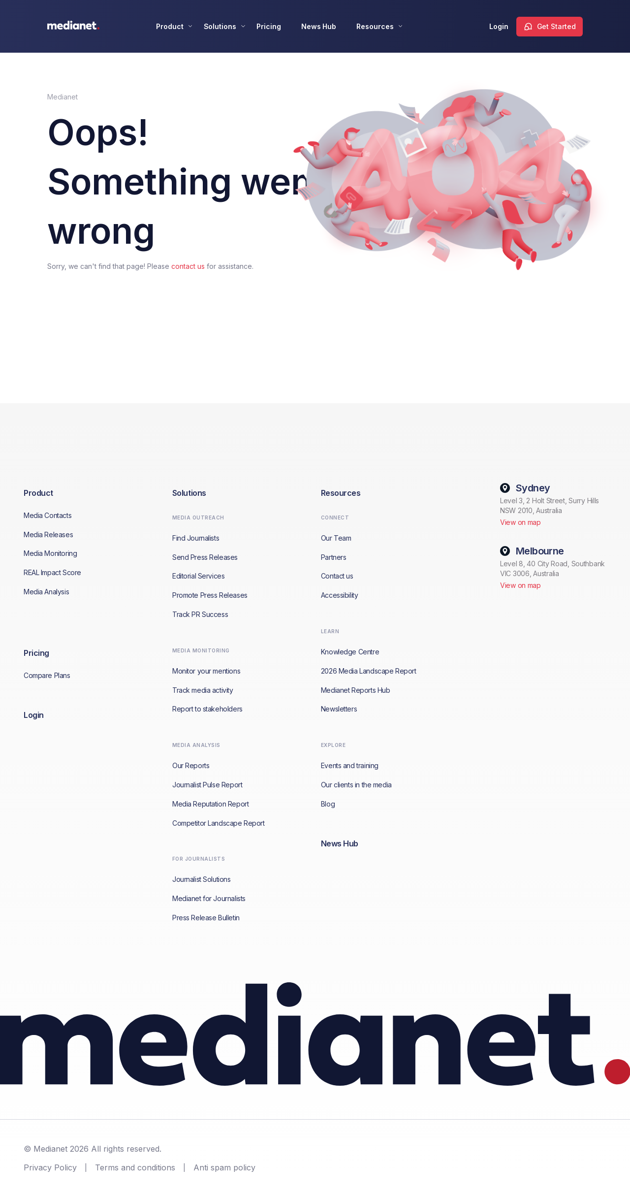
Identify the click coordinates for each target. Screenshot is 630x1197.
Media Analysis (46, 591)
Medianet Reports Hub (355, 690)
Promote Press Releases (210, 595)
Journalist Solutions (201, 879)
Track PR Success (200, 614)
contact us (188, 266)
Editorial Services (198, 576)
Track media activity (202, 690)
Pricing (268, 26)
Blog (328, 804)
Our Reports (190, 765)
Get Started (556, 26)
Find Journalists (195, 538)
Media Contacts (47, 515)
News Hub (319, 26)
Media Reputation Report (210, 804)
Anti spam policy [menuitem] (224, 1167)
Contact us (337, 576)
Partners (333, 557)
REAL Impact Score (52, 572)
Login (498, 26)
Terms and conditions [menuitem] (135, 1167)
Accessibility (339, 595)
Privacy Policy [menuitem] (50, 1167)
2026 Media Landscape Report (368, 671)
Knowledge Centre (350, 651)
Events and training (349, 765)
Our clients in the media (356, 784)
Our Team (336, 538)
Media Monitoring (50, 553)
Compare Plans (47, 675)
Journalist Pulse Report (207, 784)
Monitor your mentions (206, 671)
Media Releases (48, 534)
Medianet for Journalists (209, 898)
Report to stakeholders (207, 709)
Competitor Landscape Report (218, 823)
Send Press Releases (205, 557)
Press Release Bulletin (206, 917)
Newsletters (339, 709)
